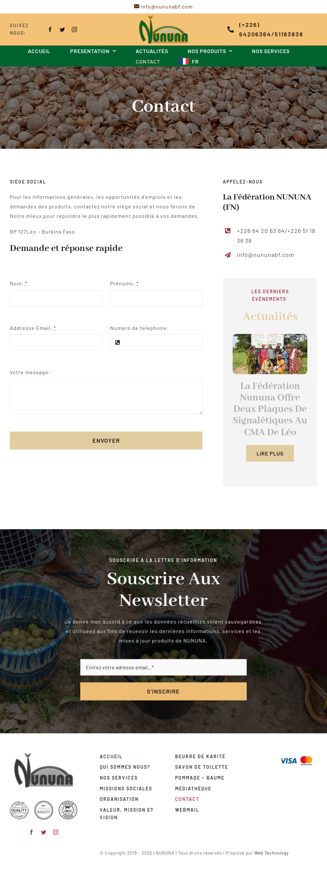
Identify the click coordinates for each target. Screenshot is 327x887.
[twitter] (62, 29)
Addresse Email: (32, 328)
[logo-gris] (43, 752)
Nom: (18, 283)
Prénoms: (123, 283)
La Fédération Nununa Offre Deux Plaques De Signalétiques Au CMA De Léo (270, 409)
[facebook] (50, 29)
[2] (270, 354)
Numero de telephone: (138, 328)
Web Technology (275, 853)
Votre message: (29, 372)
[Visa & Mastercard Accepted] (299, 755)
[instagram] (74, 29)
